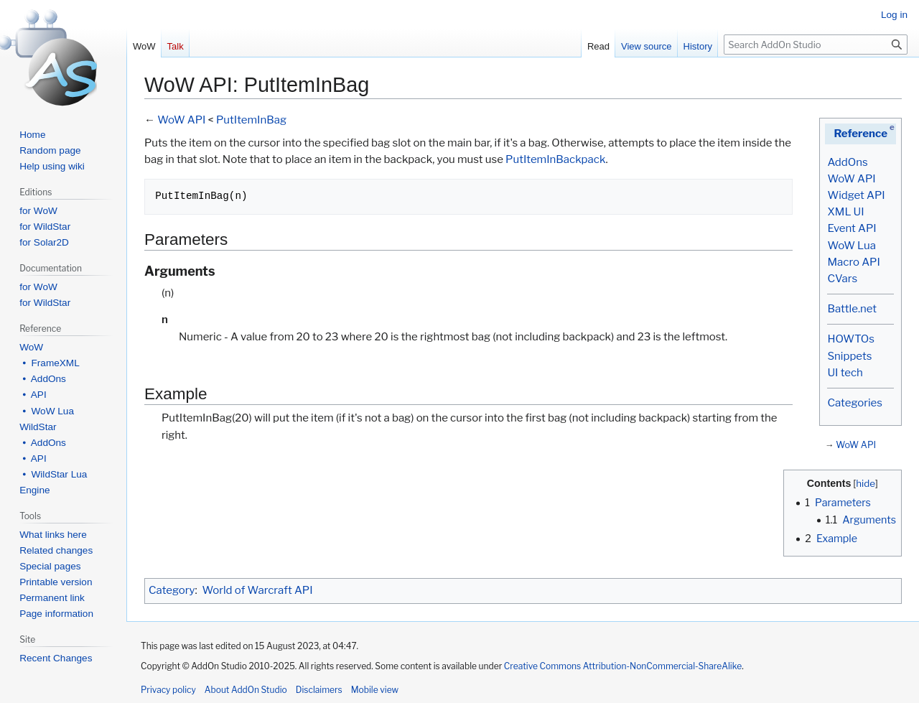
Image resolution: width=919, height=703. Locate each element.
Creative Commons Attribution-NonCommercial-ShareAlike (623, 666)
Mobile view (374, 689)
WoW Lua (851, 245)
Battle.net (852, 308)
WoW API (851, 178)
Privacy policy (168, 689)
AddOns (847, 162)
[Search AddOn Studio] (816, 44)
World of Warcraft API (257, 590)
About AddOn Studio (246, 689)
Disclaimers (319, 689)
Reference (860, 133)
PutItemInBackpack (555, 159)
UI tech (844, 372)
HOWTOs (850, 338)
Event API (851, 228)
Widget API (856, 195)
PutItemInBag (251, 119)
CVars (842, 278)
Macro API (853, 262)
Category (172, 590)
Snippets (849, 356)
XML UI (845, 211)
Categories (854, 402)
